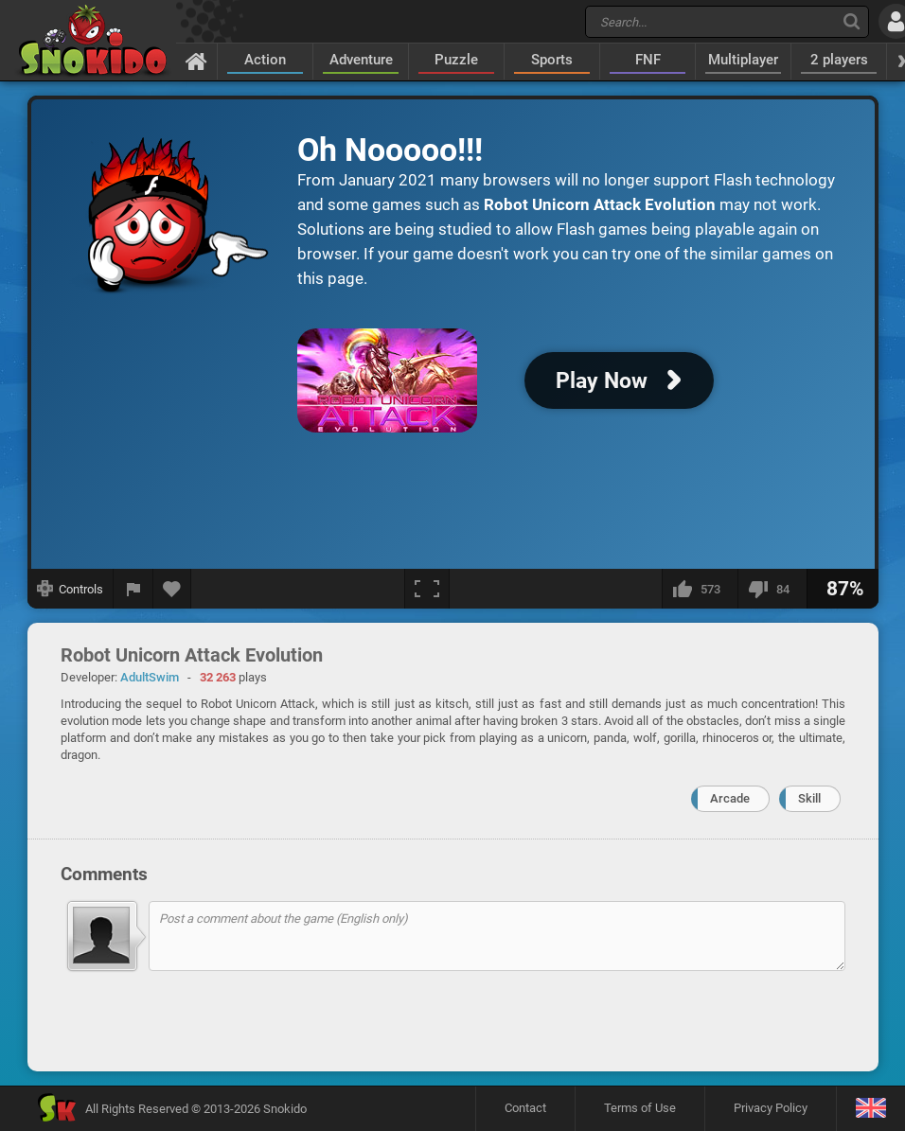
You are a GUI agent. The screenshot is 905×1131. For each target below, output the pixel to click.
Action (265, 59)
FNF (648, 59)
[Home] (196, 60)
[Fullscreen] (427, 589)
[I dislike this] (772, 589)
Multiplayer (743, 59)
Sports (552, 59)
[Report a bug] (133, 589)
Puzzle (456, 59)
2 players (839, 59)
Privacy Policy (770, 1108)
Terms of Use (640, 1108)
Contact (525, 1108)
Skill (809, 798)
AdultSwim (149, 677)
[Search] (851, 21)
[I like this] (699, 589)
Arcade (730, 798)
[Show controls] (70, 589)
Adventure (361, 59)
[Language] (870, 1109)
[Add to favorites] (172, 589)
